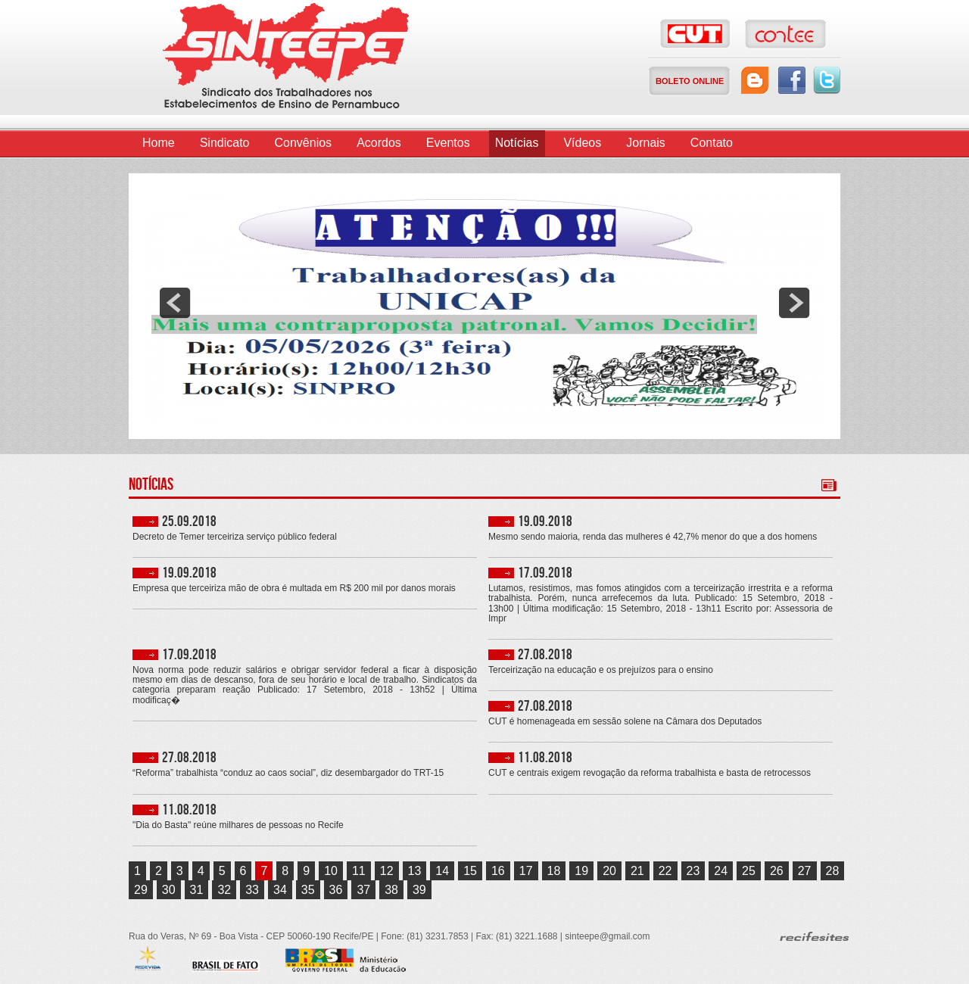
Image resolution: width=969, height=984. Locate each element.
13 (415, 870)
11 (359, 870)
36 (336, 889)
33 (252, 889)
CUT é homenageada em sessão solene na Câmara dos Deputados (625, 722)
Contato (711, 142)
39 (419, 889)
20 (609, 870)
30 (169, 889)
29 (141, 889)
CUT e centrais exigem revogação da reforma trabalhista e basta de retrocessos (649, 773)
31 (197, 889)
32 (224, 889)
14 (442, 870)
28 (833, 870)
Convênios (303, 142)
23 (693, 870)
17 (526, 870)
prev (175, 303)
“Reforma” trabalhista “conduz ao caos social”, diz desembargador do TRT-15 (288, 773)
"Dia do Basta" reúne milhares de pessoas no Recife (238, 825)
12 (387, 870)
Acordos (379, 142)
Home (158, 142)
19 (581, 870)
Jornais (645, 142)
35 (308, 889)
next (794, 303)
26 (777, 870)
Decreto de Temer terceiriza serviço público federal (234, 537)
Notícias (517, 142)
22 (665, 870)
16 (498, 870)
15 (470, 870)
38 (391, 889)
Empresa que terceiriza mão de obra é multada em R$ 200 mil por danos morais (294, 588)
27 (805, 870)
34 (280, 889)
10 (331, 870)
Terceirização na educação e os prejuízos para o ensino (600, 670)
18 (554, 870)
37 (363, 889)
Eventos (448, 142)
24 (721, 870)
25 (749, 870)
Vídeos (582, 142)
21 (637, 870)
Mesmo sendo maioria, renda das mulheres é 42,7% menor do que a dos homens (652, 537)
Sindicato (225, 142)
